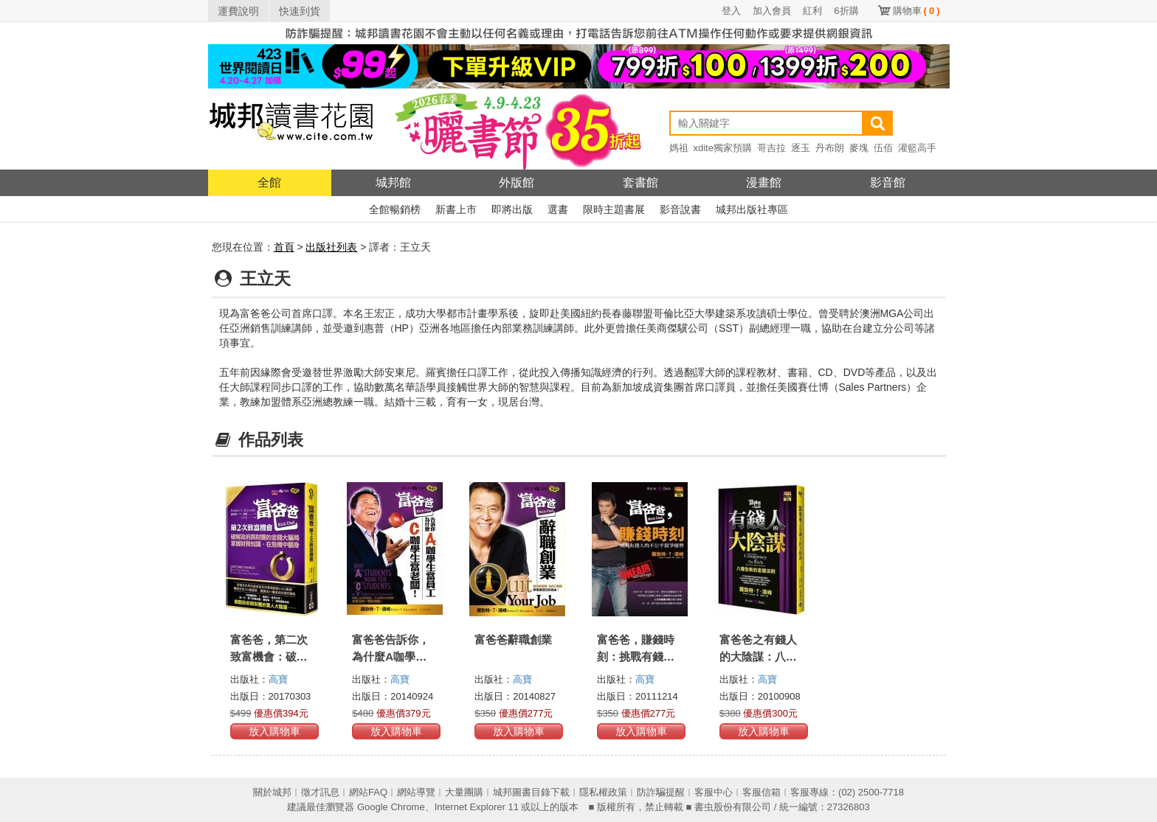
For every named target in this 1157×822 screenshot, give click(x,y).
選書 (558, 209)
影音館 (887, 182)
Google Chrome (391, 806)
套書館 (640, 182)
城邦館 (393, 182)
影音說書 (680, 209)
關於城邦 (272, 792)
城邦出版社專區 (752, 209)
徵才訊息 (320, 792)
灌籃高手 (917, 148)
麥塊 (858, 148)
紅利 (812, 10)
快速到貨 (299, 11)
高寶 (278, 679)
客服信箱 (761, 792)
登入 (731, 10)
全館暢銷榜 (395, 209)
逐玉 (800, 148)
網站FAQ (368, 792)
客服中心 (713, 792)
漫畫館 (763, 182)
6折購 (846, 10)
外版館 (516, 182)
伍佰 (883, 148)
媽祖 (678, 148)
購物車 (916, 10)
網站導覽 (416, 792)
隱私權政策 (603, 792)
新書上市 (456, 209)
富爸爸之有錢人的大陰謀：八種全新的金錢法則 (758, 656)
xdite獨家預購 (723, 148)
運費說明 (238, 11)
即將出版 (512, 209)
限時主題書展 (614, 209)
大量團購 (464, 792)
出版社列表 (331, 247)
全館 (269, 182)
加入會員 (772, 10)
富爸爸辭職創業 (513, 639)
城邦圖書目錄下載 (531, 792)
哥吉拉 (771, 148)
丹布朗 (829, 148)
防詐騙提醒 (661, 792)
